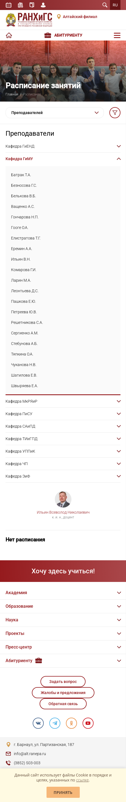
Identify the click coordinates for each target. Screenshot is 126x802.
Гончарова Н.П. (24, 217)
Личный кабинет (43, 5)
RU (115, 5)
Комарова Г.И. (23, 270)
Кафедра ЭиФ (18, 476)
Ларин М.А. (21, 280)
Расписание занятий (8, 5)
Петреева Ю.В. (24, 312)
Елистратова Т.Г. (25, 238)
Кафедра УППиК (20, 451)
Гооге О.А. (19, 227)
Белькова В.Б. (23, 196)
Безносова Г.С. (24, 185)
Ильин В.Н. (20, 259)
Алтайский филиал (80, 16)
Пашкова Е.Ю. (23, 301)
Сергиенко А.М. (24, 333)
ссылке (82, 780)
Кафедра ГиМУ (19, 159)
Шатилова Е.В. (24, 375)
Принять (63, 792)
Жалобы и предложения (63, 692)
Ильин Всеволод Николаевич (63, 512)
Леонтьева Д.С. (24, 291)
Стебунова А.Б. (24, 343)
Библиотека (20, 5)
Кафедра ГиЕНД (20, 146)
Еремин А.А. (21, 248)
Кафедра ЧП (17, 463)
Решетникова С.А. (27, 322)
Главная (12, 94)
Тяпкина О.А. (22, 354)
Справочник (31, 5)
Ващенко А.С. (23, 206)
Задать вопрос (63, 681)
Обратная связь (63, 704)
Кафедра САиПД (20, 426)
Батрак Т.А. (21, 175)
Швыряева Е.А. (24, 386)
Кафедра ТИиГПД (21, 439)
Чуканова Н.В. (23, 364)
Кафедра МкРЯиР (21, 401)
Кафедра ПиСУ (19, 414)
